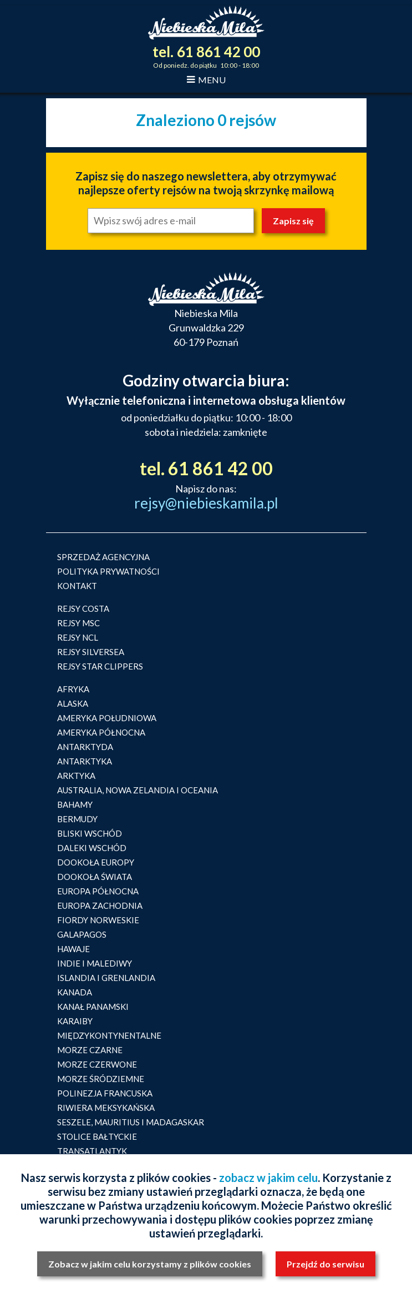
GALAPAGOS (81, 934)
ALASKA (72, 703)
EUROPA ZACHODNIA (100, 905)
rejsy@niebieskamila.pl (206, 503)
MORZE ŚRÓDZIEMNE (100, 1079)
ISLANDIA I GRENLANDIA (106, 978)
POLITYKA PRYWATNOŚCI (108, 571)
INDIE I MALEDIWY (94, 963)
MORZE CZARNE (90, 1050)
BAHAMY (75, 804)
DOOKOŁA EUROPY (95, 862)
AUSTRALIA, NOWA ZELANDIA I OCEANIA (137, 790)
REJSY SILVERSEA (90, 652)
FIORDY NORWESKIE (98, 920)
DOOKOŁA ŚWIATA (94, 877)
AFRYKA (73, 689)
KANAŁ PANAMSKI (93, 1007)
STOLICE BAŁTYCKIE (97, 1136)
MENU (206, 79)
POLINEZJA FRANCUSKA (104, 1093)
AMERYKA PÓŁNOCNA (101, 732)
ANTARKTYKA (84, 761)
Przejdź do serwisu (325, 1264)
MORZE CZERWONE (97, 1064)
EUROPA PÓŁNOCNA (98, 891)
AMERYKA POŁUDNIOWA (106, 718)
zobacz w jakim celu (268, 1177)
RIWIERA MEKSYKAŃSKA (106, 1108)
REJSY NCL (77, 637)
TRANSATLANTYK (92, 1151)
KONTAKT (77, 586)
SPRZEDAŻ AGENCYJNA (103, 557)
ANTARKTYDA (85, 747)
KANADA (74, 992)
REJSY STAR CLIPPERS (100, 666)
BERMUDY (77, 819)
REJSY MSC (78, 623)
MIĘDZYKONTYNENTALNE (109, 1035)
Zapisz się (293, 220)
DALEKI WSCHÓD (91, 848)
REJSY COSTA (83, 608)
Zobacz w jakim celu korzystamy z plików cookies (149, 1264)
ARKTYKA (76, 776)
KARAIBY (75, 1021)
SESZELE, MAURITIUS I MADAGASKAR (130, 1122)
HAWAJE (73, 949)
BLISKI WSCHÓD (89, 833)
